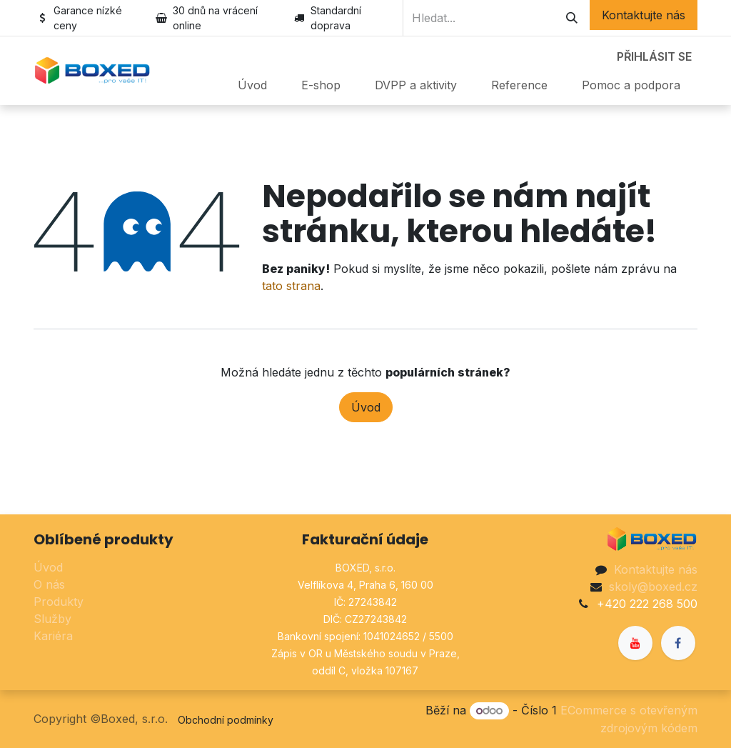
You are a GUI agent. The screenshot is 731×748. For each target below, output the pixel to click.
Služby (52, 619)
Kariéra (53, 636)
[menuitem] (252, 85)
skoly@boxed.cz (653, 586)
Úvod (365, 407)
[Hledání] (572, 18)
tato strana (291, 286)
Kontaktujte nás (643, 15)
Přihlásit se (654, 56)
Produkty (59, 601)
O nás (49, 584)
